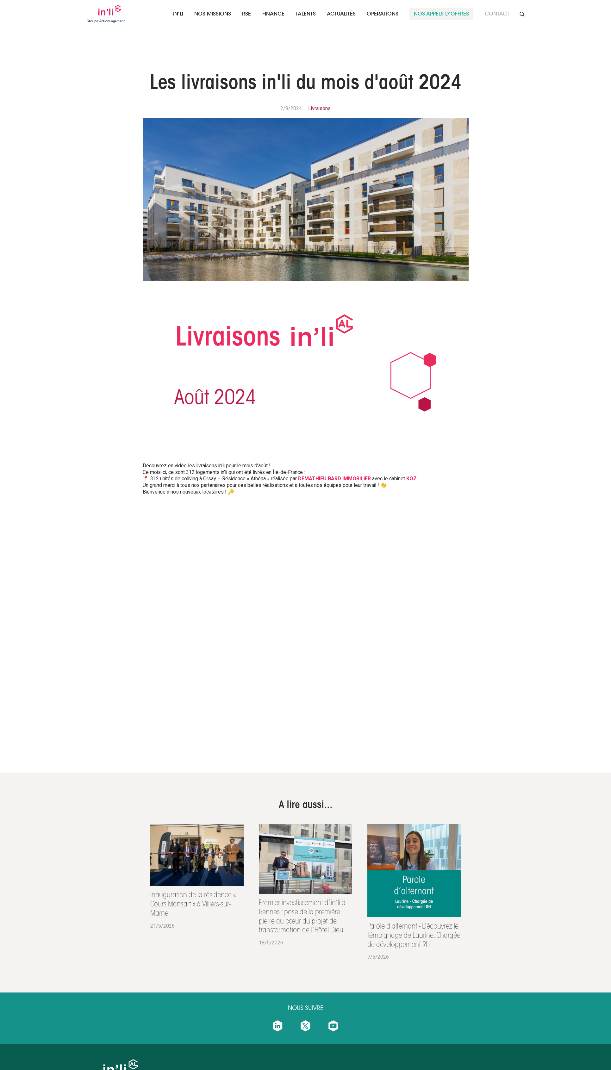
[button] (178, 14)
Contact (497, 14)
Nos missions (212, 14)
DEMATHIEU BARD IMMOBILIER (334, 478)
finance (273, 14)
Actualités (341, 14)
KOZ (411, 478)
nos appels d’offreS (441, 14)
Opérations (382, 14)
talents (306, 14)
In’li (178, 14)
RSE (246, 14)
